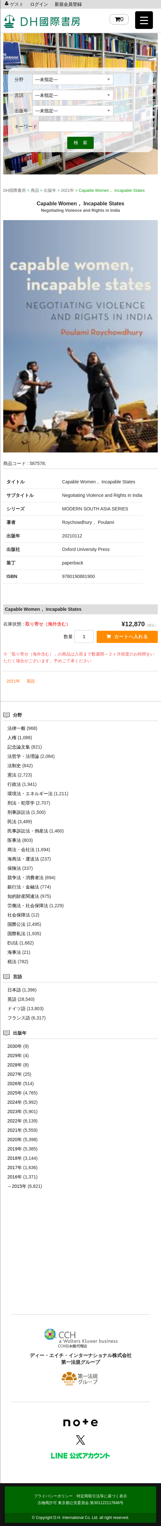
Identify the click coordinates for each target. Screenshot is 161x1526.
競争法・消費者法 (25, 877)
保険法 (14, 868)
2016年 (14, 1176)
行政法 (14, 784)
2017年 (14, 1167)
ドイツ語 (16, 1008)
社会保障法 (18, 914)
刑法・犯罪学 (21, 802)
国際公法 (16, 924)
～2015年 (17, 1186)
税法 (11, 961)
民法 (11, 821)
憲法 (11, 774)
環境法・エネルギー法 (30, 793)
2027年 (14, 1074)
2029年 (14, 1055)
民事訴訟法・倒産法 (27, 830)
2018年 (14, 1158)
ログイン (39, 4)
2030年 (14, 1046)
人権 (11, 737)
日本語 (14, 989)
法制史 (14, 765)
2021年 (13, 681)
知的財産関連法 (23, 896)
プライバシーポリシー (53, 1496)
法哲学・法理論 (23, 756)
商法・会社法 (21, 849)
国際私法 (16, 933)
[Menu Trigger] (144, 20)
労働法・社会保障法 (27, 905)
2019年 (14, 1148)
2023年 (14, 1111)
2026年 (14, 1083)
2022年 (14, 1120)
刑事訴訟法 (18, 812)
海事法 (14, 952)
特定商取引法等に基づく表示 (102, 1496)
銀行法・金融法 (23, 886)
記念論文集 (18, 746)
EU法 (12, 942)
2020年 (14, 1139)
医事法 (14, 840)
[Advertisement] (80, 1261)
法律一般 (16, 728)
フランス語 (18, 1017)
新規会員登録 (68, 4)
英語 (31, 681)
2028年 (14, 1064)
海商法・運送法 (23, 858)
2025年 (14, 1092)
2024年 (14, 1102)
